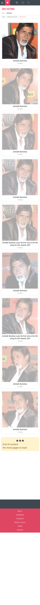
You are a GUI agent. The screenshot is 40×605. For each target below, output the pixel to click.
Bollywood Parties (12, 17)
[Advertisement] (20, 475)
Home (3, 17)
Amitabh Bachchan (20, 61)
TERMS (20, 526)
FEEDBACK (20, 519)
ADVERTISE (20, 515)
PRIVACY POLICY (20, 522)
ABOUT (20, 511)
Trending (9, 13)
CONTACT (20, 530)
